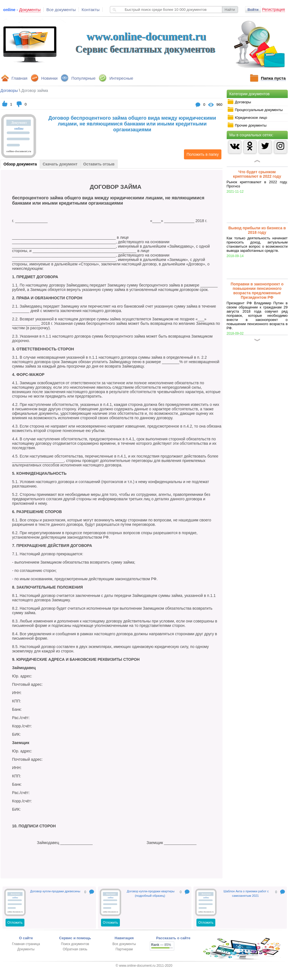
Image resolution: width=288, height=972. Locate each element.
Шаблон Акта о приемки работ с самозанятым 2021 (246, 893)
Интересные (121, 78)
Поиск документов (75, 944)
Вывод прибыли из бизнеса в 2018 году (257, 230)
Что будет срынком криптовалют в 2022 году (257, 174)
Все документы (61, 9)
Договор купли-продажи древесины (55, 891)
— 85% (161, 945)
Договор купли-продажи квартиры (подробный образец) (151, 893)
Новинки (49, 78)
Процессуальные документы (255, 109)
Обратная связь (75, 949)
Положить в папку (201, 154)
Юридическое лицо (247, 117)
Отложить (15, 923)
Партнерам (124, 949)
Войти (253, 9)
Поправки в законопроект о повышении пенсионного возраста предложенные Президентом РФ (257, 291)
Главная (19, 78)
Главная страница (26, 944)
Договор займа (34, 90)
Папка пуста (273, 78)
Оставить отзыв (98, 164)
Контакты (91, 9)
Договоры (239, 102)
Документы (26, 949)
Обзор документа (20, 164)
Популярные (83, 78)
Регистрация (273, 9)
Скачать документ (60, 164)
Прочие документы (247, 125)
